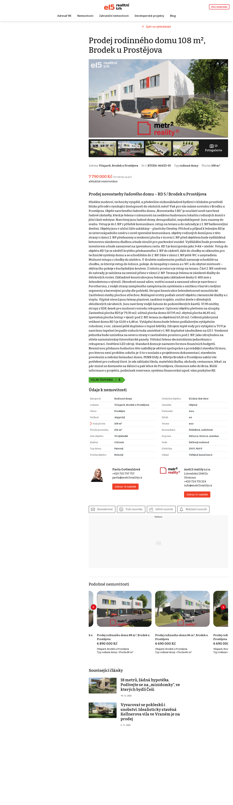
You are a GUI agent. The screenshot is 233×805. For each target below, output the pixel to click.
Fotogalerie (214, 144)
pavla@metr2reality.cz (135, 490)
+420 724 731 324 (198, 494)
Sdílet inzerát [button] (176, 522)
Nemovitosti (85, 16)
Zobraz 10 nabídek (133, 499)
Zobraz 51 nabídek (200, 507)
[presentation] (103, 620)
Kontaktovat (115, 522)
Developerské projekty (149, 16)
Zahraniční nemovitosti (114, 16)
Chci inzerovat (219, 6)
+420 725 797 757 (132, 486)
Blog (173, 16)
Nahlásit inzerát (208, 522)
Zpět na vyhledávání (163, 29)
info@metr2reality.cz (201, 498)
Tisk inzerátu (145, 522)
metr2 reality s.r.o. (200, 482)
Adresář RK (64, 16)
